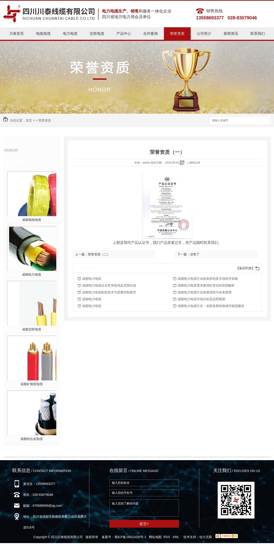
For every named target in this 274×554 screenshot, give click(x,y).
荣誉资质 (177, 33)
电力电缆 (70, 33)
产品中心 (123, 33)
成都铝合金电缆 (31, 439)
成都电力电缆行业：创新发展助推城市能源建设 (211, 306)
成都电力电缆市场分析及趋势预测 (201, 299)
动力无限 (205, 537)
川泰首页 (16, 33)
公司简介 (204, 33)
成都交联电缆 (31, 329)
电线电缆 (43, 33)
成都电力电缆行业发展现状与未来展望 (205, 292)
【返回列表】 (245, 268)
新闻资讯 (231, 33)
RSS (167, 537)
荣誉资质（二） (99, 254)
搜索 (263, 121)
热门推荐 (18, 161)
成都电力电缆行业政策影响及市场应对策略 (208, 278)
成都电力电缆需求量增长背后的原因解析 (206, 285)
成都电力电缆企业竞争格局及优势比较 (109, 285)
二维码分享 (193, 162)
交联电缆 (97, 33)
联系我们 (257, 33)
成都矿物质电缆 (31, 384)
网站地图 (155, 537)
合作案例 (150, 33)
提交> (144, 524)
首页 (29, 120)
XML (176, 537)
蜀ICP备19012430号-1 (130, 537)
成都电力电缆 (31, 274)
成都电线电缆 (31, 220)
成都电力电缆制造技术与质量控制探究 (109, 292)
